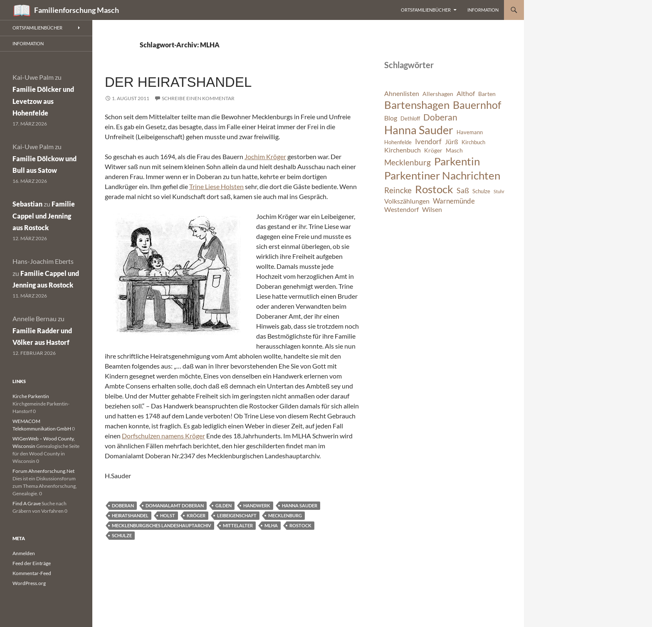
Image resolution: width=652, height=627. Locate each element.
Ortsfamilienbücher (426, 9)
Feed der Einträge (31, 563)
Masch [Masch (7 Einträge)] (454, 150)
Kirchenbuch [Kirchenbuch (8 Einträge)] (402, 150)
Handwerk (256, 505)
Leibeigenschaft (237, 515)
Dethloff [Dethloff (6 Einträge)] (410, 119)
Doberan (123, 505)
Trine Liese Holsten (216, 186)
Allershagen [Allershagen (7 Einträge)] (437, 93)
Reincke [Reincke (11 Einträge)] (398, 190)
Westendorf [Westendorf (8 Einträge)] (401, 209)
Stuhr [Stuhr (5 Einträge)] (499, 191)
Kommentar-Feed (31, 573)
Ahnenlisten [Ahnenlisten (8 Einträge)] (401, 93)
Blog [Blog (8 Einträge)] (390, 118)
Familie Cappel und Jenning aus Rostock (43, 216)
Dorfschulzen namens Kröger (163, 436)
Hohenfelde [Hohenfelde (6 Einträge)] (398, 142)
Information (483, 9)
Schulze (122, 535)
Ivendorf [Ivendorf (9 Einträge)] (428, 141)
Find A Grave (26, 503)
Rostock (300, 525)
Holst (167, 515)
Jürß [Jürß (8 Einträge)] (451, 141)
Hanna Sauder (299, 505)
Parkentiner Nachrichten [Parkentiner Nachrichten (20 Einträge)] (442, 175)
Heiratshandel (130, 515)
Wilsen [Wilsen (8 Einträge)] (432, 209)
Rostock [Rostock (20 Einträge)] (434, 189)
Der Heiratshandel (178, 82)
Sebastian (27, 204)
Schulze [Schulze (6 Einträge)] (481, 191)
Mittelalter (238, 525)
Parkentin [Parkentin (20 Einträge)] (457, 161)
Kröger (196, 515)
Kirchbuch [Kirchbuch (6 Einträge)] (473, 142)
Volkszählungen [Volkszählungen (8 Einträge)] (407, 201)
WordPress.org (29, 583)
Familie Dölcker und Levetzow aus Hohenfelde (43, 101)
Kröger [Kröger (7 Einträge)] (433, 150)
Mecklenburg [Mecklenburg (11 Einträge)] (407, 162)
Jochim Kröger (265, 156)
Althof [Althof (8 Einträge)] (466, 93)
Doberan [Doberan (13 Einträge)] (440, 117)
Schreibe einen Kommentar (198, 98)
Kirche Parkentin (30, 396)
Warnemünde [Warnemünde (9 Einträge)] (454, 201)
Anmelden (23, 553)
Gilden (223, 505)
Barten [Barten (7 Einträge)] (487, 93)
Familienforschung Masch (76, 10)
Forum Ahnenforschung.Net (43, 471)
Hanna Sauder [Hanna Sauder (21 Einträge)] (418, 130)
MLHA (271, 525)
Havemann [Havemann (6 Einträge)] (470, 132)
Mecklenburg (285, 515)
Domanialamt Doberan (175, 505)
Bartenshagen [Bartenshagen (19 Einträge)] (416, 104)
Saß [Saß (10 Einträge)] (463, 190)
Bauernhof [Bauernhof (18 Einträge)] (477, 104)
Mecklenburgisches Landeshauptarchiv (161, 525)
